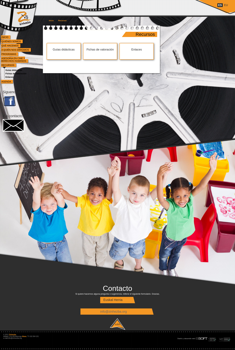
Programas (8, 54)
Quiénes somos (11, 41)
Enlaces (9, 77)
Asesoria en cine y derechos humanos (13, 59)
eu (226, 5)
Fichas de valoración (15, 73)
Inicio (4, 37)
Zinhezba (20, 12)
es (220, 5)
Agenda (6, 81)
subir (117, 324)
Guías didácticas (13, 70)
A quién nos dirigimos (15, 50)
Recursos (7, 65)
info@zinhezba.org (113, 311)
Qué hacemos (10, 45)
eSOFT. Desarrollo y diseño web (189, 338)
